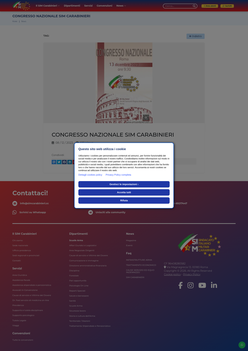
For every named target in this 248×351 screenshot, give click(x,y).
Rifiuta (124, 200)
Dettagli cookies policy (90, 174)
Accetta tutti (124, 192)
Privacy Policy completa (118, 174)
